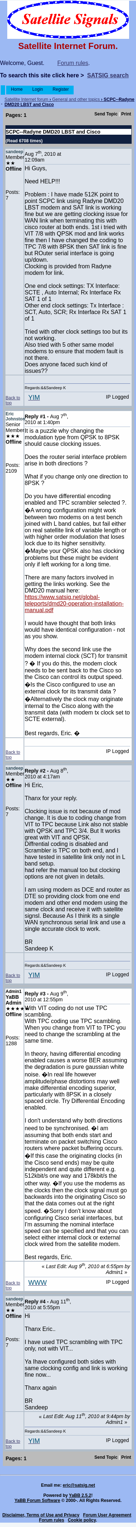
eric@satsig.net (79, 1485)
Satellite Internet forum (26, 99)
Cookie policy (82, 1520)
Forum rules (72, 63)
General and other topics (76, 99)
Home (17, 89)
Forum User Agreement (107, 1515)
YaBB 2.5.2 (80, 1495)
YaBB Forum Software (37, 1500)
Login (38, 89)
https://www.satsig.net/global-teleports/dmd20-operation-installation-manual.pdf (74, 603)
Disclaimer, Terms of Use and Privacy (40, 1515)
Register (61, 89)
